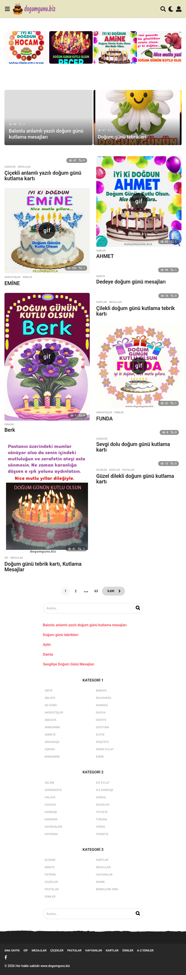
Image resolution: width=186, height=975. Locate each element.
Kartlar (101, 302)
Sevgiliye (103, 804)
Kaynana (51, 834)
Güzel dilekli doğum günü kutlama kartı (135, 479)
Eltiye (100, 734)
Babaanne (52, 756)
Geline (49, 782)
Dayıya (101, 712)
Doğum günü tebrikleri (122, 137)
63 (96, 591)
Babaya (101, 690)
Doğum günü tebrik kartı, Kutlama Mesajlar (43, 567)
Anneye (50, 734)
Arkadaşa (52, 742)
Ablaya (50, 697)
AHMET (105, 256)
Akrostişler (12, 277)
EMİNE (12, 283)
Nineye (50, 867)
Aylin (47, 645)
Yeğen (100, 826)
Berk (9, 430)
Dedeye (100, 276)
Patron (50, 874)
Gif (6, 558)
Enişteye (102, 742)
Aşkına (50, 749)
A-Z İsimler (145, 950)
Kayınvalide (53, 826)
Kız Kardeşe (104, 790)
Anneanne (52, 727)
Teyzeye (102, 812)
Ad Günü (51, 705)
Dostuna (102, 727)
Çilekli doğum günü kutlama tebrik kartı (135, 311)
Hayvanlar (104, 874)
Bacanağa (103, 697)
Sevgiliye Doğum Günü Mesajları (68, 664)
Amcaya (50, 720)
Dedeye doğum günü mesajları (131, 282)
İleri (110, 591)
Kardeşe (51, 812)
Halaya (50, 797)
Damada (102, 705)
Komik (100, 882)
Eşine (100, 756)
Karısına (51, 819)
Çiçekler (10, 167)
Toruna (101, 819)
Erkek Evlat (105, 749)
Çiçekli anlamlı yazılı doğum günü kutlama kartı (42, 176)
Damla (48, 654)
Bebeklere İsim (107, 889)
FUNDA (104, 419)
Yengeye (102, 834)
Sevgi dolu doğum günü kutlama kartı (133, 447)
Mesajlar (24, 167)
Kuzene (50, 859)
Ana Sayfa (12, 950)
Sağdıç (101, 797)
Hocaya (50, 804)
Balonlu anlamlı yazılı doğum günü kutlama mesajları (46, 134)
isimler (101, 250)
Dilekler (101, 470)
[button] (7, 8)
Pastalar (128, 470)
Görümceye (53, 790)
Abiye (49, 690)
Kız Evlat (103, 782)
